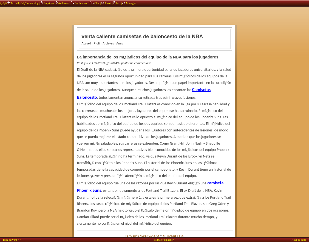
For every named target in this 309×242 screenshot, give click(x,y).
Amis (119, 43)
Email (106, 3)
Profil (96, 43)
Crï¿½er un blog (29, 3)
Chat (94, 3)
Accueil (13, 3)
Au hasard (62, 3)
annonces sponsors (154, 12)
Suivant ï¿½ (173, 236)
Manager (129, 3)
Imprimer (47, 3)
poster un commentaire (136, 63)
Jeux (117, 3)
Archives (108, 43)
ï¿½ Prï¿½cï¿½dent (142, 236)
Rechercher (79, 3)
